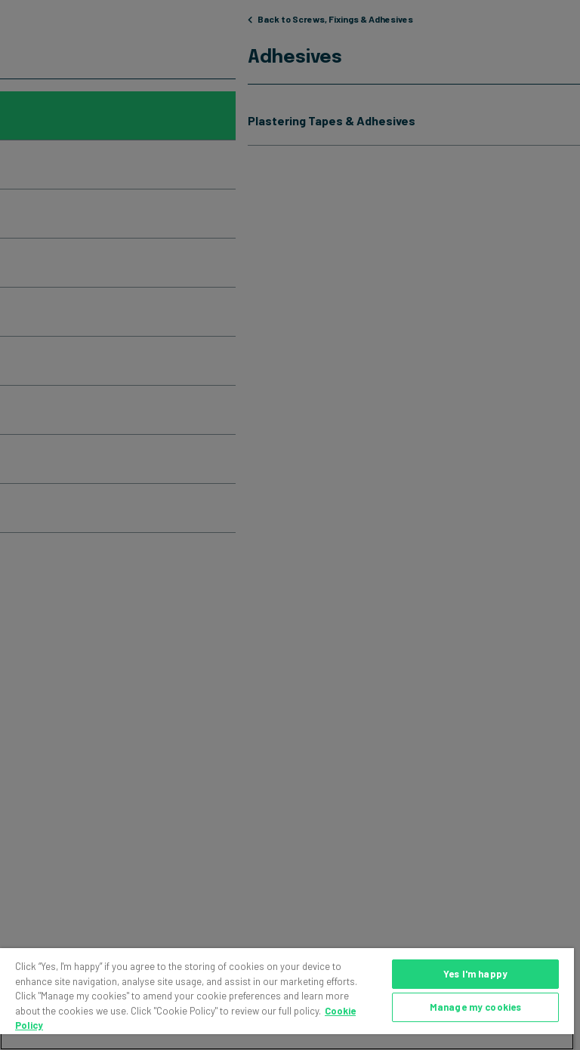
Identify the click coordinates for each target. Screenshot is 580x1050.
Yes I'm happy (475, 974)
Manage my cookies (475, 1007)
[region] (287, 999)
